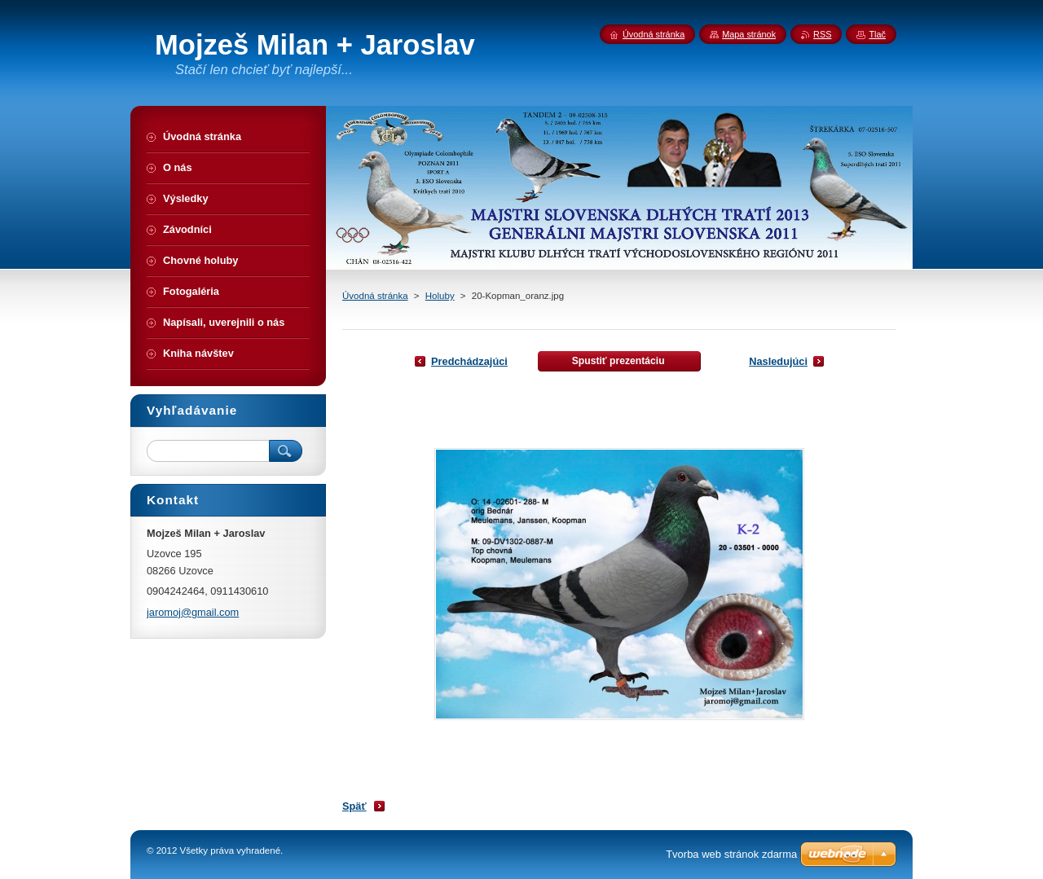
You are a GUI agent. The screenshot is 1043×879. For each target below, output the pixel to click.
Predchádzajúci (469, 361)
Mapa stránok (749, 34)
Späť (354, 806)
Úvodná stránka (375, 296)
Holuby (440, 296)
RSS (822, 34)
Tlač (877, 34)
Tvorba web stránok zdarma (731, 854)
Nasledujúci (778, 361)
